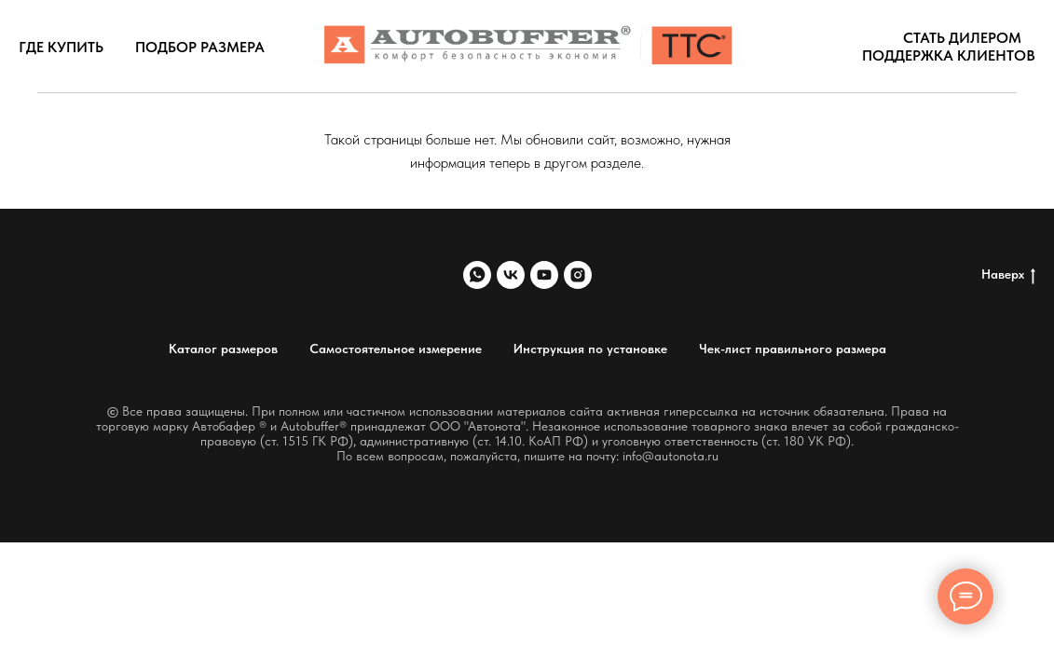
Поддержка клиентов (948, 55)
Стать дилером (962, 38)
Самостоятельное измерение (395, 348)
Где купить (61, 47)
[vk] (511, 275)
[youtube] (544, 275)
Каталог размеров (223, 348)
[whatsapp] (477, 275)
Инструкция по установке (590, 348)
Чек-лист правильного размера (792, 348)
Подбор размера (200, 47)
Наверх (1008, 275)
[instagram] (578, 275)
